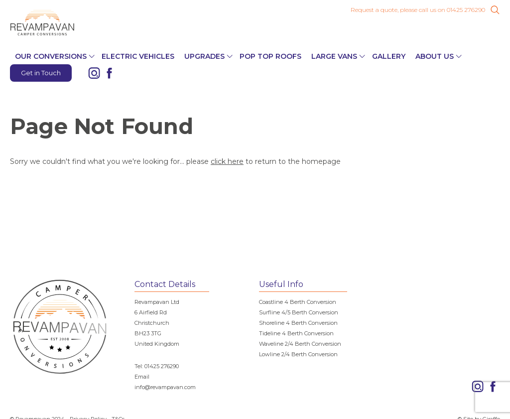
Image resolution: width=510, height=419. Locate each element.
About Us (434, 56)
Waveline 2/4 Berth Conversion (300, 343)
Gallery (388, 56)
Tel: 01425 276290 (156, 366)
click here (227, 161)
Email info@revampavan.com (165, 382)
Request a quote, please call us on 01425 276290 (418, 9)
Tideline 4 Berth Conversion (296, 333)
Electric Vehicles (138, 56)
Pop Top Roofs (270, 56)
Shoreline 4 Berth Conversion (298, 322)
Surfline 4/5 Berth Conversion (298, 312)
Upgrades (204, 56)
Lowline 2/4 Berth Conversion (298, 354)
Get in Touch (41, 73)
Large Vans (334, 56)
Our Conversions (51, 56)
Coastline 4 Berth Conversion (297, 301)
